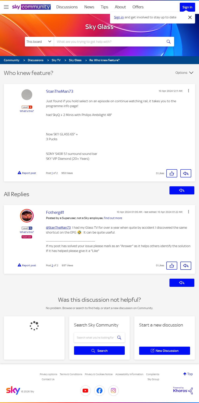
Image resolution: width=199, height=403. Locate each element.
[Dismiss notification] (190, 17)
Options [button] (181, 73)
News (89, 7)
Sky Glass (99, 27)
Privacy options (48, 374)
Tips (104, 7)
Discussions (67, 7)
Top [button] (190, 374)
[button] (188, 90)
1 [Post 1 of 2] (52, 173)
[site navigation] (6, 7)
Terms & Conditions (71, 374)
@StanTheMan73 (58, 227)
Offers (138, 7)
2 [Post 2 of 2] (52, 265)
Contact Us (48, 379)
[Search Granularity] (39, 41)
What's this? (27, 111)
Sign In (187, 7)
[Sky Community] (31, 7)
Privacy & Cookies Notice (99, 374)
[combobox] (108, 41)
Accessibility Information (129, 374)
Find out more (113, 218)
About (120, 7)
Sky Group (153, 379)
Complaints (152, 374)
